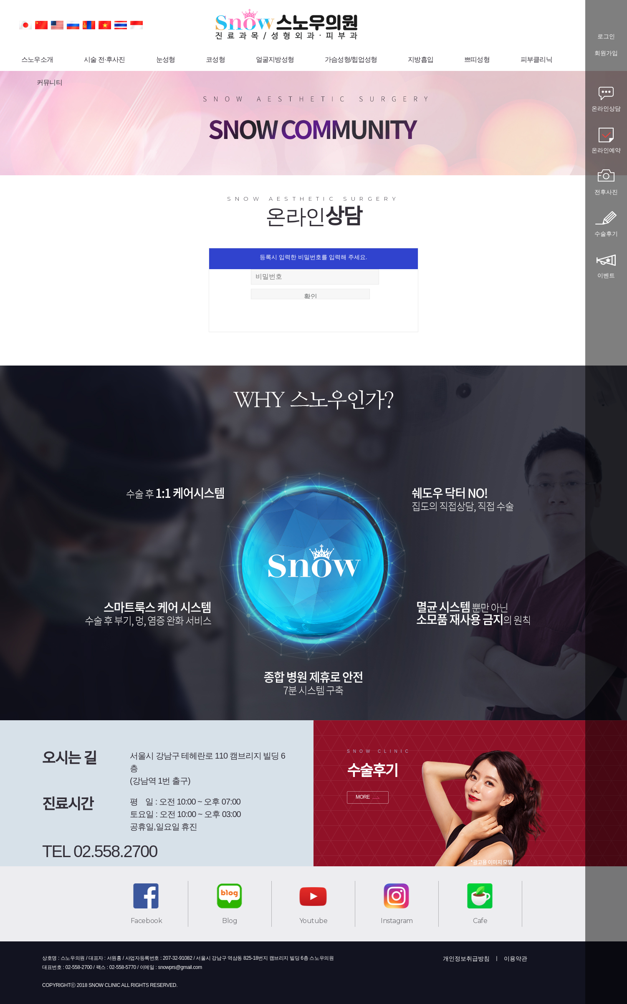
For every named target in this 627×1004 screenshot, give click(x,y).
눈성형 (165, 59)
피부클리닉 (536, 59)
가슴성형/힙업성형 (351, 59)
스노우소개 (37, 59)
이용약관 (515, 958)
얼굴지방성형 (275, 59)
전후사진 (606, 192)
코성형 (215, 59)
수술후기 (606, 233)
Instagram (397, 921)
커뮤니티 (49, 82)
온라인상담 (606, 108)
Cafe (480, 921)
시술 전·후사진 (104, 59)
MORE (363, 797)
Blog (229, 921)
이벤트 (606, 275)
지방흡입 (420, 59)
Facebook (146, 921)
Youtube (313, 921)
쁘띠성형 (477, 59)
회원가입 (606, 53)
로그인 (606, 36)
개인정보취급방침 (466, 958)
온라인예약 (606, 150)
